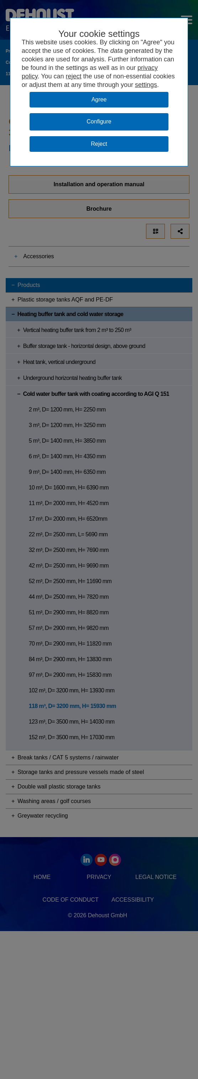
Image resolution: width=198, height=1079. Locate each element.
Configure (99, 121)
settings (146, 84)
